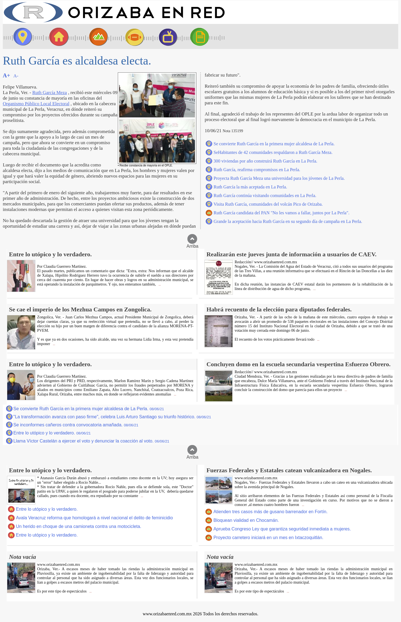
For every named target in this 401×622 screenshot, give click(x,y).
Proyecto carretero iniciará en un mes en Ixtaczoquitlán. (268, 537)
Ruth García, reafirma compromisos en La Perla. (257, 169)
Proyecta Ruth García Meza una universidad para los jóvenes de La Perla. (279, 178)
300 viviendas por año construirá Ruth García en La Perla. (265, 161)
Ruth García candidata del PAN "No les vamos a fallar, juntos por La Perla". (281, 212)
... (159, 284)
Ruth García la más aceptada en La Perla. (250, 187)
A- (15, 75)
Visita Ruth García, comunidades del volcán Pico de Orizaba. (268, 204)
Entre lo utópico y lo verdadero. (52, 433)
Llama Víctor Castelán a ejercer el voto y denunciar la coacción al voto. (91, 441)
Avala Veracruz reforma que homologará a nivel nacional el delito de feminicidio (94, 517)
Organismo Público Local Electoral (36, 103)
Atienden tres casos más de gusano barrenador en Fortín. (270, 511)
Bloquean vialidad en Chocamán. (246, 520)
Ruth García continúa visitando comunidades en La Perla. (265, 195)
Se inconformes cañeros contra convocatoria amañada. (75, 424)
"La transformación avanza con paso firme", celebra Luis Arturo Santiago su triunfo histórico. (112, 416)
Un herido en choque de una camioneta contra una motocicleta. (78, 526)
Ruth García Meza (49, 92)
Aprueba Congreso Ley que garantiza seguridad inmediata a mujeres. (282, 529)
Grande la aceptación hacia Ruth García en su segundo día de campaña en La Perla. (288, 221)
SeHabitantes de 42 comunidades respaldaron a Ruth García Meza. (273, 152)
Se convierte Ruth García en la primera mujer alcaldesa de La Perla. (274, 143)
